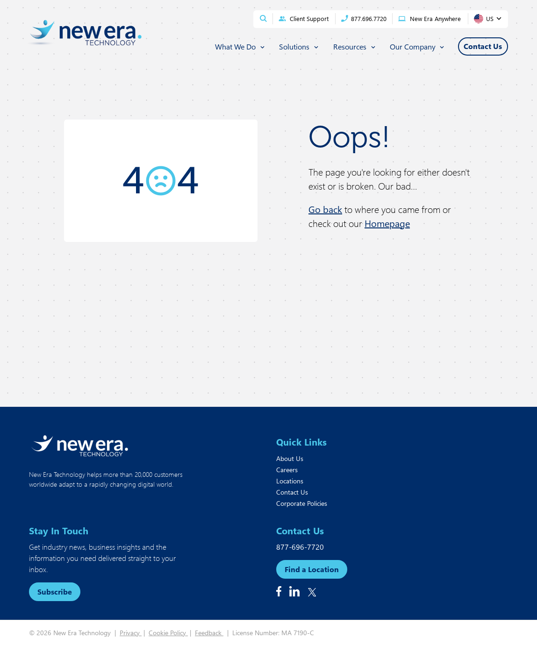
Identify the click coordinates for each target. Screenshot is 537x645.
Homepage (387, 223)
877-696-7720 (300, 547)
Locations (289, 480)
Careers (287, 469)
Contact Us (292, 492)
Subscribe (54, 591)
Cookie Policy (168, 632)
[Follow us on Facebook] (278, 591)
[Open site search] (263, 18)
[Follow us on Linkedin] (294, 591)
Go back (325, 209)
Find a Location (312, 569)
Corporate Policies (301, 503)
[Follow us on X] (312, 592)
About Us (289, 458)
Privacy (131, 632)
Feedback (209, 632)
